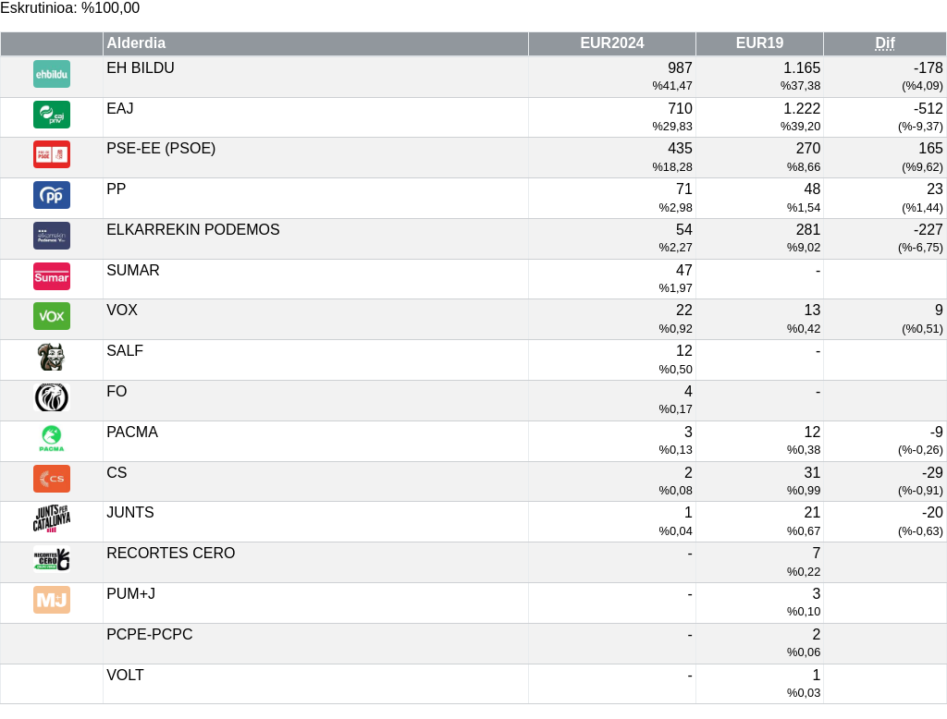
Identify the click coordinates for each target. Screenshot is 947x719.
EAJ (119, 108)
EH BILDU (140, 68)
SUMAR (133, 270)
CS (116, 473)
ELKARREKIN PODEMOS (193, 230)
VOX (122, 310)
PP (116, 189)
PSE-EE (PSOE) (160, 148)
